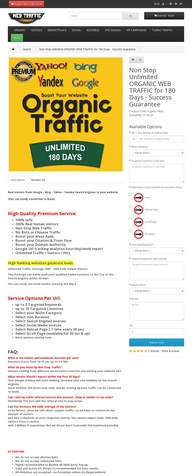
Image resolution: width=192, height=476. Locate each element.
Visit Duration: (138, 285)
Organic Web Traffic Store (26, 4)
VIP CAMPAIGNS (136, 30)
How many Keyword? (142, 244)
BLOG (17, 37)
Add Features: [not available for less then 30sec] (156, 187)
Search (27, 49)
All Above (142, 234)
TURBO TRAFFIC (162, 30)
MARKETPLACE (57, 30)
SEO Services (113, 30)
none (139, 197)
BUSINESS (93, 30)
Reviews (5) (38, 180)
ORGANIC (20, 30)
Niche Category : (139, 146)
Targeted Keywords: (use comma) (149, 258)
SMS (157, 3)
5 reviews (153, 351)
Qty (131, 325)
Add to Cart (156, 342)
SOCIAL (76, 30)
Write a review (170, 351)
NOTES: (135, 299)
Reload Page (143, 210)
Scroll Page (142, 222)
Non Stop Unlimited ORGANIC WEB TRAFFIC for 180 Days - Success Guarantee (87, 49)
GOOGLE (36, 30)
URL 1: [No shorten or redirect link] (149, 132)
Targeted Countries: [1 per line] (147, 160)
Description (18, 180)
